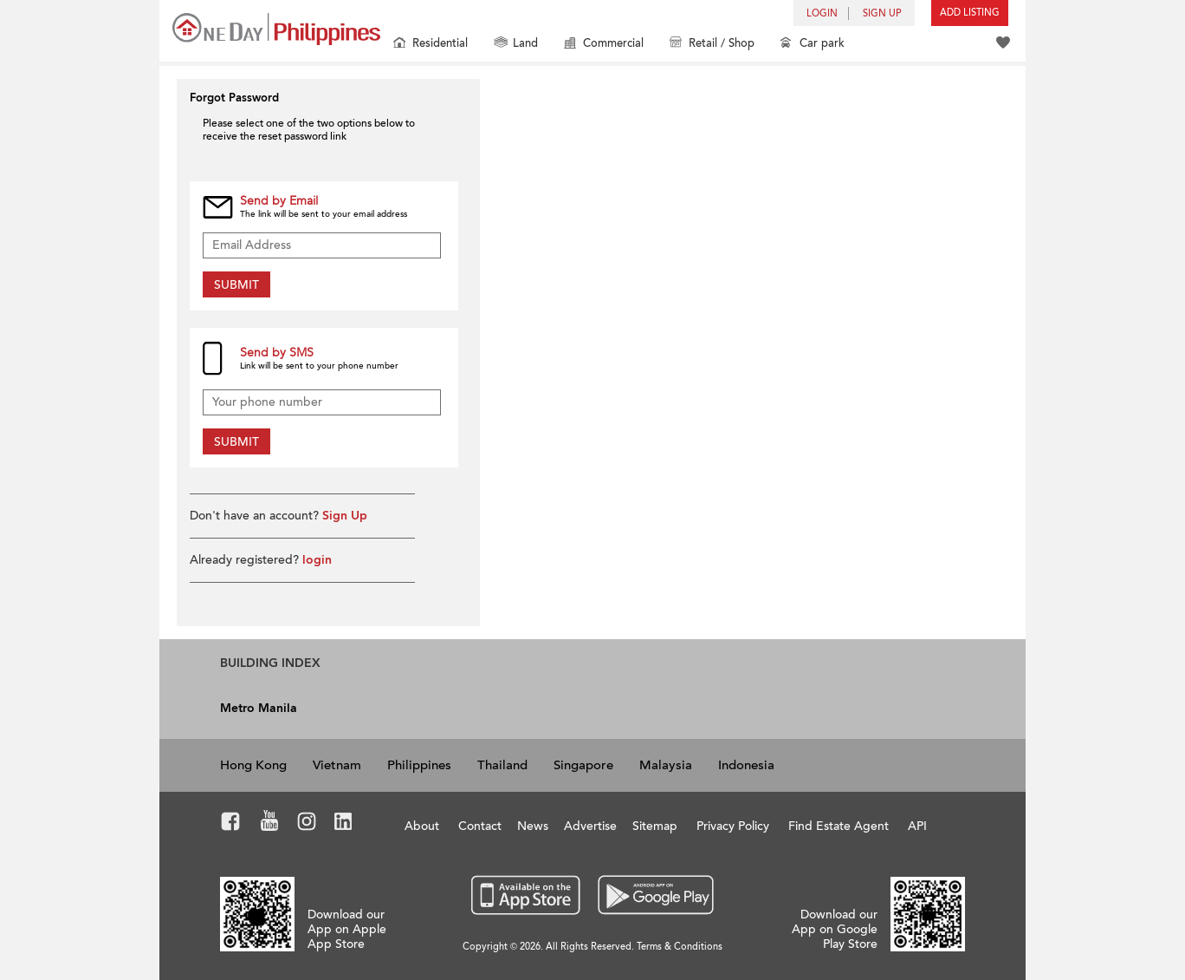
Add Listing (970, 12)
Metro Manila (258, 708)
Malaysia (665, 765)
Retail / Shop (712, 44)
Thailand (502, 765)
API (917, 826)
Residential (430, 44)
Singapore (583, 765)
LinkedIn (343, 824)
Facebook (231, 824)
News (532, 826)
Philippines (419, 765)
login (317, 560)
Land (516, 44)
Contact (480, 826)
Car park (812, 44)
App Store (526, 895)
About (422, 826)
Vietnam (337, 765)
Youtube (269, 824)
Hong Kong (253, 765)
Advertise (590, 826)
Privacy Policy (732, 826)
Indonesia (746, 765)
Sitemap (654, 826)
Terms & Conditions (679, 946)
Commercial (604, 44)
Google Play (653, 895)
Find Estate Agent (838, 826)
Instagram (307, 824)
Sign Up (344, 515)
